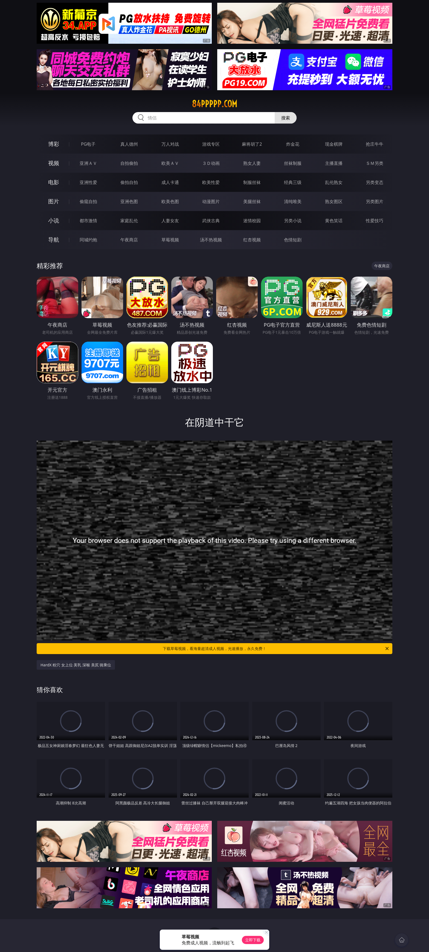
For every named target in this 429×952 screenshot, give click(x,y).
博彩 (53, 144)
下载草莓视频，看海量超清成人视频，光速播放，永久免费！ (276, 648)
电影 (53, 182)
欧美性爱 (211, 182)
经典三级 (293, 182)
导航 (53, 239)
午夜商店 (129, 240)
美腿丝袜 (252, 201)
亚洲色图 (129, 201)
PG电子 (88, 144)
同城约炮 (88, 240)
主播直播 (334, 163)
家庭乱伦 (129, 221)
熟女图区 (334, 201)
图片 (53, 201)
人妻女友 (170, 221)
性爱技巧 (374, 221)
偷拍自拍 (129, 182)
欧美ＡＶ (170, 163)
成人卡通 (170, 182)
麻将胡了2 (252, 144)
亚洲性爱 (88, 182)
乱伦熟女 (334, 182)
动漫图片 (211, 201)
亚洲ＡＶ (88, 163)
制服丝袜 (252, 182)
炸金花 (292, 144)
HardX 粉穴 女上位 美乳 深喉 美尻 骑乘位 (75, 664)
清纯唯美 (293, 201)
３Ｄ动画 (211, 163)
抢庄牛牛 (374, 144)
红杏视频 (252, 240)
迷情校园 (252, 221)
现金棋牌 (334, 144)
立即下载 (252, 939)
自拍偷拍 (129, 163)
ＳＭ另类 (374, 163)
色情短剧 (293, 240)
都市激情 (88, 221)
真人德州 (129, 144)
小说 (53, 220)
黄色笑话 (334, 221)
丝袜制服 (293, 163)
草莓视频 (170, 240)
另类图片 (374, 201)
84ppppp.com (214, 103)
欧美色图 (170, 201)
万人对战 (170, 144)
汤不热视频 (211, 240)
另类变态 (374, 182)
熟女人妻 (252, 163)
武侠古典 (211, 221)
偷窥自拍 (88, 201)
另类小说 (293, 221)
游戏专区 (211, 144)
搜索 (285, 118)
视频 (53, 163)
